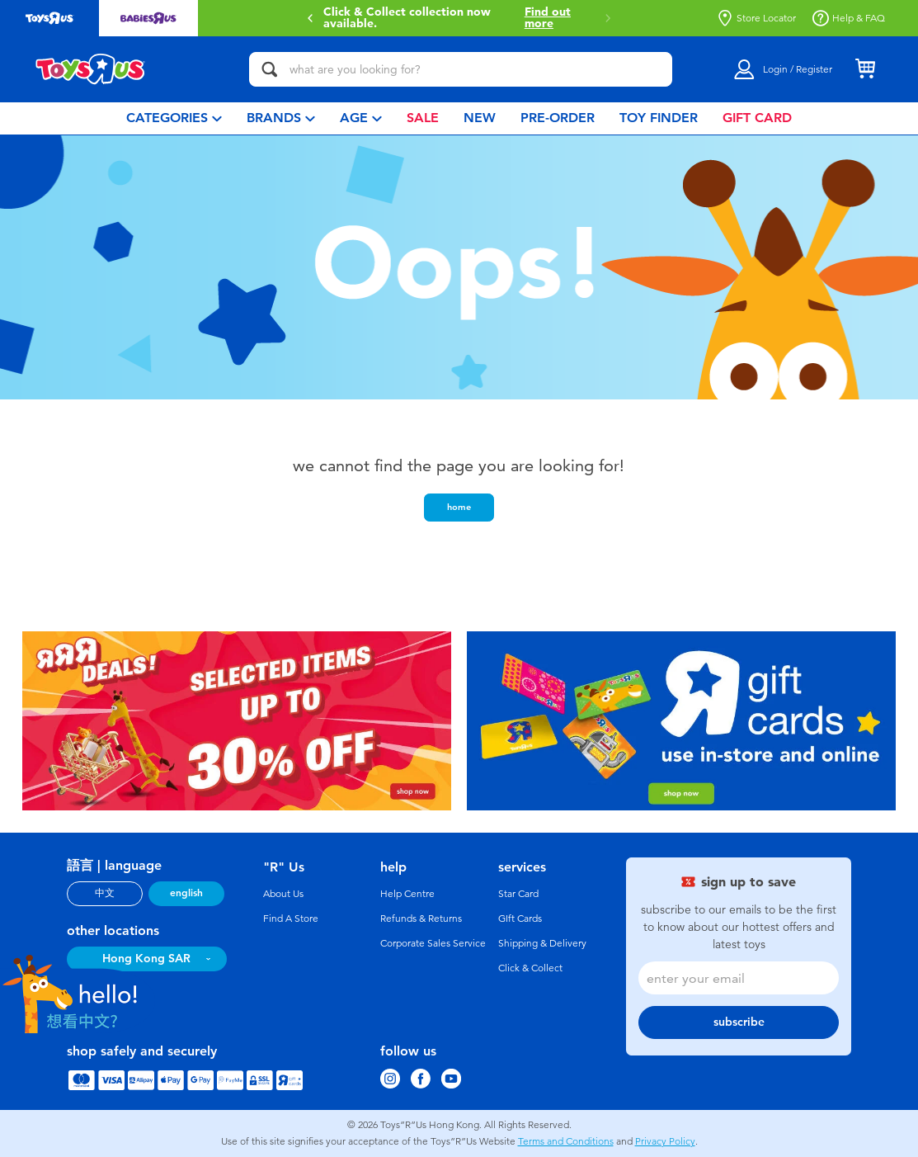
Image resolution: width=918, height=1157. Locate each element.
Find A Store (290, 918)
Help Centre (407, 894)
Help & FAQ (848, 18)
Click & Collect (530, 968)
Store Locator (756, 18)
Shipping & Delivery (542, 943)
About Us (283, 894)
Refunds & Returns (421, 918)
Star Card (518, 894)
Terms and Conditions (566, 1141)
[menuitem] (174, 118)
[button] (310, 18)
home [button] (459, 506)
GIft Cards (520, 918)
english (186, 893)
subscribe (739, 1022)
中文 (105, 893)
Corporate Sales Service (433, 943)
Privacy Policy (665, 1141)
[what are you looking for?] (460, 69)
